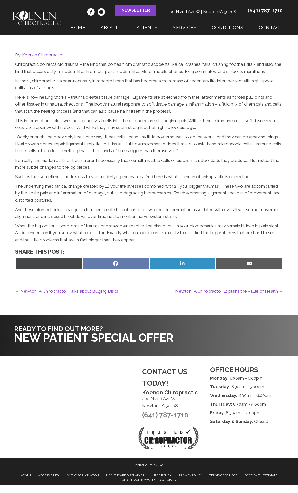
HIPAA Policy (161, 475)
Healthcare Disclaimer (125, 475)
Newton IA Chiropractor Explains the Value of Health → (229, 291)
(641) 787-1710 (265, 11)
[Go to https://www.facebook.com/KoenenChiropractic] (91, 12)
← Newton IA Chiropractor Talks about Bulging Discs (66, 291)
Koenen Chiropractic (42, 54)
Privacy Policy (190, 475)
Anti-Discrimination (83, 475)
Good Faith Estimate (261, 475)
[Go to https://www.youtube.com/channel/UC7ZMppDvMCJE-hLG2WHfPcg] (101, 12)
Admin (26, 475)
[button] (135, 10)
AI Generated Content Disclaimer (149, 480)
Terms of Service (223, 475)
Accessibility (48, 475)
